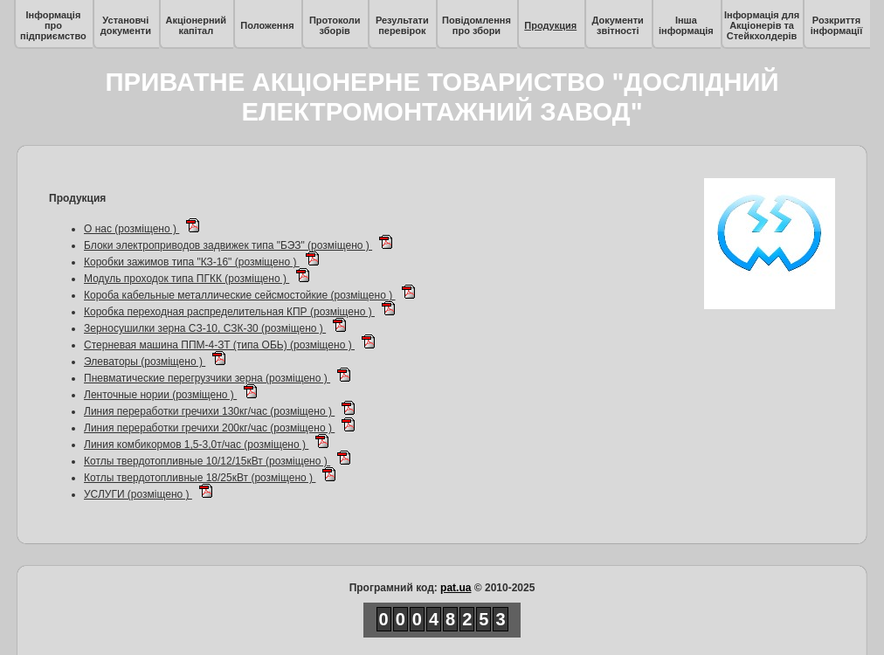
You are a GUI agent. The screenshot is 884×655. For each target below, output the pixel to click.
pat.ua (455, 588)
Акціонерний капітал (195, 25)
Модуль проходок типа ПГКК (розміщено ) (186, 278)
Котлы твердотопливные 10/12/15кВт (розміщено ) (207, 461)
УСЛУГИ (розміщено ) (138, 494)
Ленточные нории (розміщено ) (160, 395)
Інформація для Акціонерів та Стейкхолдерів (761, 25)
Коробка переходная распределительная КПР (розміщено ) (229, 312)
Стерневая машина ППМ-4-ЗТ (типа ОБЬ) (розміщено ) (219, 345)
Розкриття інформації (837, 25)
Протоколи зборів (335, 25)
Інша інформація (686, 25)
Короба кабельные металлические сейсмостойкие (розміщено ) (240, 295)
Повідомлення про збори (476, 25)
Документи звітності (618, 25)
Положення (267, 25)
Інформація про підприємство (53, 25)
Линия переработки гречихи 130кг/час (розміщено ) (209, 411)
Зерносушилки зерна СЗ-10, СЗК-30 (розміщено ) (205, 328)
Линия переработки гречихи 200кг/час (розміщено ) (209, 428)
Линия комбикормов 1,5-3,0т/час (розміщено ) (196, 444)
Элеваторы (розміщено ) (144, 361)
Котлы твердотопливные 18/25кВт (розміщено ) (199, 478)
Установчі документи (125, 25)
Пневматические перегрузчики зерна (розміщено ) (207, 378)
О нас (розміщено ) (131, 229)
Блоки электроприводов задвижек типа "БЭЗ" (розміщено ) (228, 245)
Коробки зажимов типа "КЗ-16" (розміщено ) (192, 262)
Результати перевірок (402, 25)
